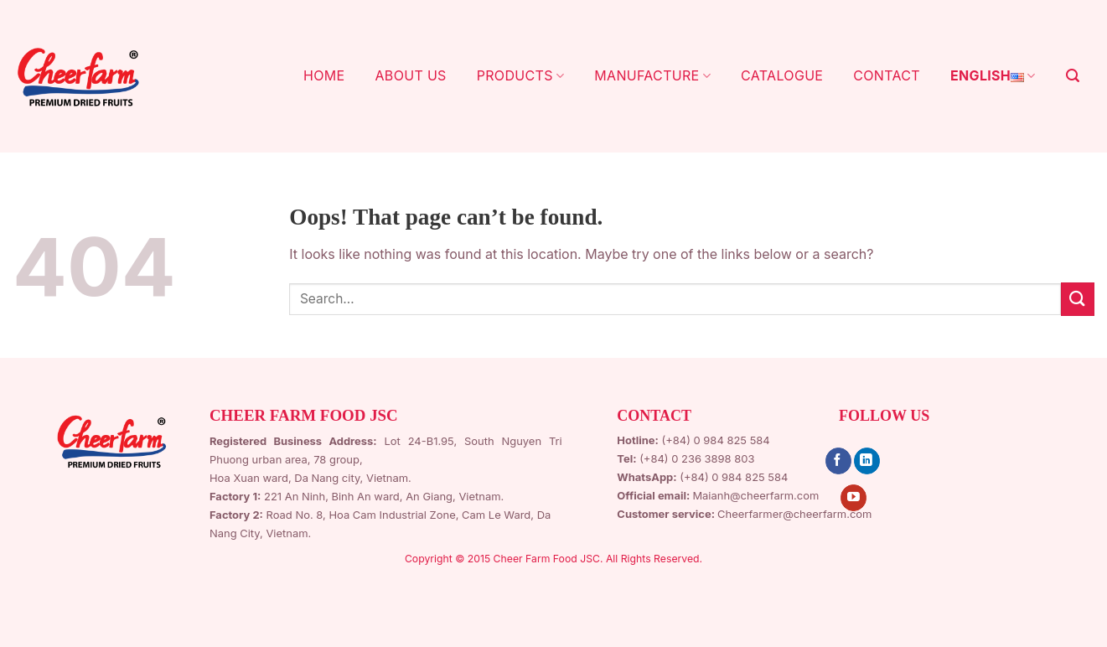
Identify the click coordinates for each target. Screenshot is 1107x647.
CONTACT (886, 75)
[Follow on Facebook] (838, 461)
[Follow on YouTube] (853, 497)
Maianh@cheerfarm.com (755, 495)
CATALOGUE (782, 75)
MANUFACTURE (652, 75)
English (993, 76)
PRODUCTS (521, 75)
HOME (323, 75)
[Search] (1072, 76)
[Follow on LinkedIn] (867, 461)
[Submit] (1077, 298)
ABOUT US (410, 75)
